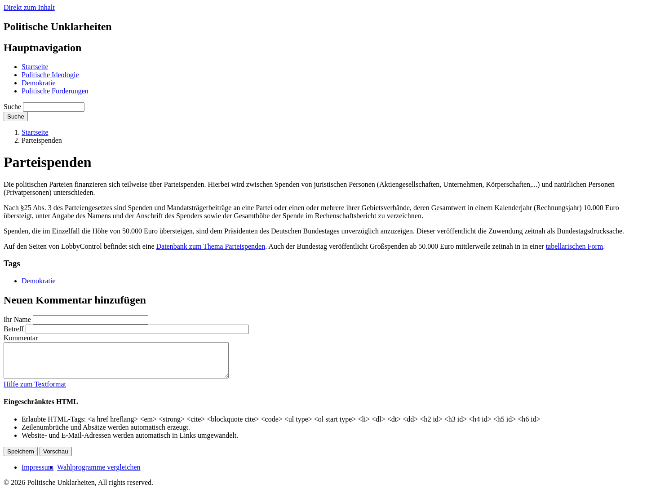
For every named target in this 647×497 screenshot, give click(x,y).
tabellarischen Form (574, 246)
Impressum (37, 474)
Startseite (35, 66)
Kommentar (21, 338)
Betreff (14, 329)
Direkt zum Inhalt (29, 7)
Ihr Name (17, 319)
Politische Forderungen (55, 91)
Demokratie (39, 83)
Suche (12, 106)
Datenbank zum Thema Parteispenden (210, 246)
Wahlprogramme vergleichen (98, 474)
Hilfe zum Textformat (35, 391)
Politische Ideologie (50, 75)
